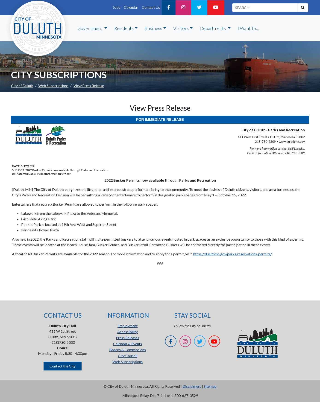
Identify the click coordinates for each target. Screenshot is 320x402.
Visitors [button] (181, 28)
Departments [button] (213, 28)
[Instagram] (183, 7)
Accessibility (127, 331)
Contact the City (63, 366)
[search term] (264, 7)
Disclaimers (191, 386)
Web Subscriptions (53, 85)
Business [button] (153, 28)
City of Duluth (22, 85)
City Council (127, 355)
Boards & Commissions (127, 349)
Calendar (131, 7)
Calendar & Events (127, 343)
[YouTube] (215, 7)
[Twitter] (199, 7)
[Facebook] (169, 7)
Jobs (116, 7)
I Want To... (248, 28)
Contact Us (151, 7)
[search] (302, 7)
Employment (127, 325)
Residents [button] (124, 28)
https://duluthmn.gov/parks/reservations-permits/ (232, 254)
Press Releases (127, 337)
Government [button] (90, 28)
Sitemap (210, 386)
